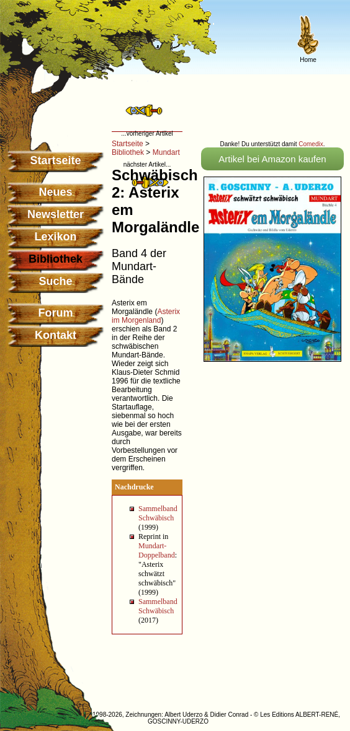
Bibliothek (128, 152)
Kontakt (55, 335)
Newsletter (55, 214)
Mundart (166, 152)
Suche (55, 281)
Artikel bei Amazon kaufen (272, 159)
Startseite (55, 160)
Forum (55, 313)
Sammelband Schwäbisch (157, 513)
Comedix (310, 144)
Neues (55, 192)
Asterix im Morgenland (146, 316)
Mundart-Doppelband (156, 550)
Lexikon (55, 236)
